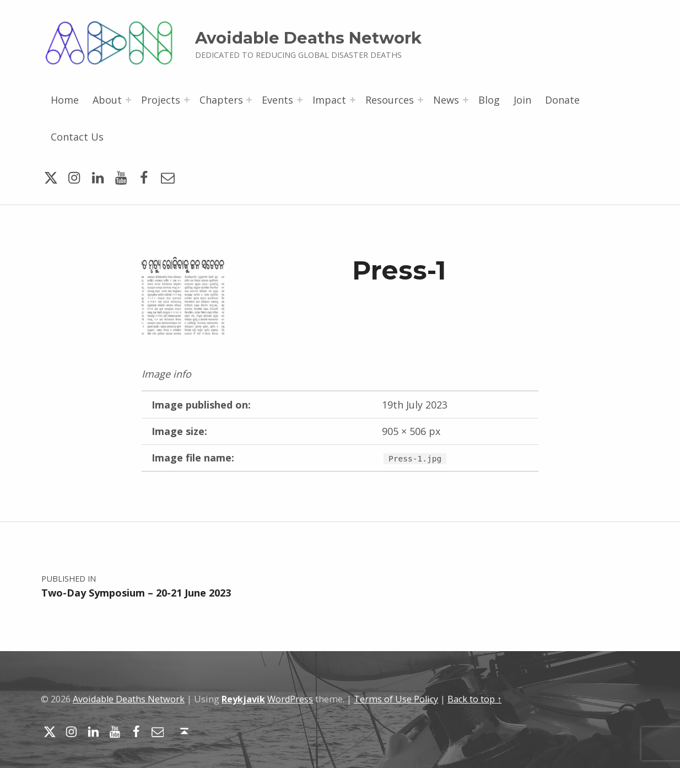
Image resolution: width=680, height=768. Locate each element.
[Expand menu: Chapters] (249, 100)
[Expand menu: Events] (300, 100)
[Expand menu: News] (465, 100)
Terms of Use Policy (396, 699)
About (107, 99)
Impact (329, 99)
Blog (489, 99)
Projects (160, 99)
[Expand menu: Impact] (352, 100)
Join (522, 99)
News (446, 99)
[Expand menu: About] (128, 100)
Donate (562, 99)
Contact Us (77, 136)
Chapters (221, 99)
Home (65, 99)
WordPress (290, 699)
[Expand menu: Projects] (187, 100)
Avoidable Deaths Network (308, 37)
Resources (389, 99)
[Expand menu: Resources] (420, 100)
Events (277, 99)
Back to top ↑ (474, 699)
